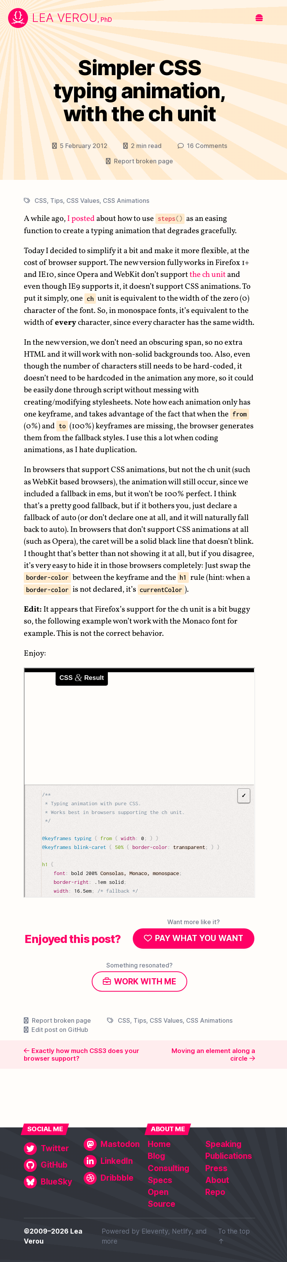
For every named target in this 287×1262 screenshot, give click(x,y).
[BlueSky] (52, 1182)
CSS (41, 200)
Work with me (145, 981)
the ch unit (208, 274)
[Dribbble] (112, 1178)
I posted (81, 219)
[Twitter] (52, 1148)
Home (159, 1144)
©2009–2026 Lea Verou (53, 1236)
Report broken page (143, 161)
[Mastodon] (112, 1144)
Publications (228, 1156)
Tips (56, 200)
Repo (215, 1192)
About (217, 1180)
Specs (160, 1180)
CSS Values (82, 200)
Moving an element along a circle (213, 1054)
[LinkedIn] (112, 1161)
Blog (156, 1156)
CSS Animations (126, 200)
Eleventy (155, 1231)
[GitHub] (52, 1165)
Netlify (181, 1231)
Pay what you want (199, 938)
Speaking (223, 1144)
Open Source (161, 1198)
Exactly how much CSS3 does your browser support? (81, 1054)
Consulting (168, 1168)
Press (216, 1168)
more (109, 1241)
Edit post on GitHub (59, 1029)
